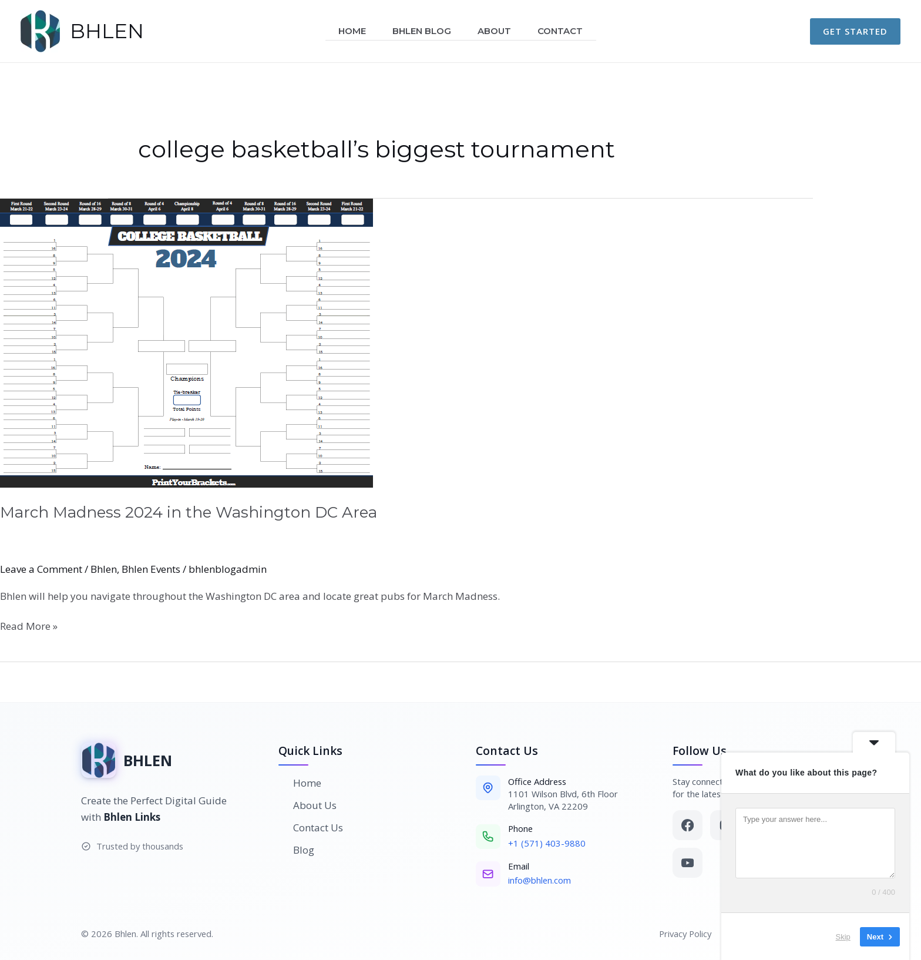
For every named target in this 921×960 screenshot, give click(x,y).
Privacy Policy (685, 933)
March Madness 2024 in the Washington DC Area (188, 512)
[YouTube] (687, 863)
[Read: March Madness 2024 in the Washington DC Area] (460, 343)
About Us (307, 805)
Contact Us (311, 827)
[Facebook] (687, 825)
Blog (296, 850)
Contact (564, 30)
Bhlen (103, 569)
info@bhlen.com (539, 880)
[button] (855, 31)
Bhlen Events (151, 569)
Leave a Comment (41, 569)
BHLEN (107, 31)
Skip (831, 936)
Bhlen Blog (420, 30)
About (496, 30)
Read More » (29, 626)
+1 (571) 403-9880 (547, 843)
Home (348, 30)
